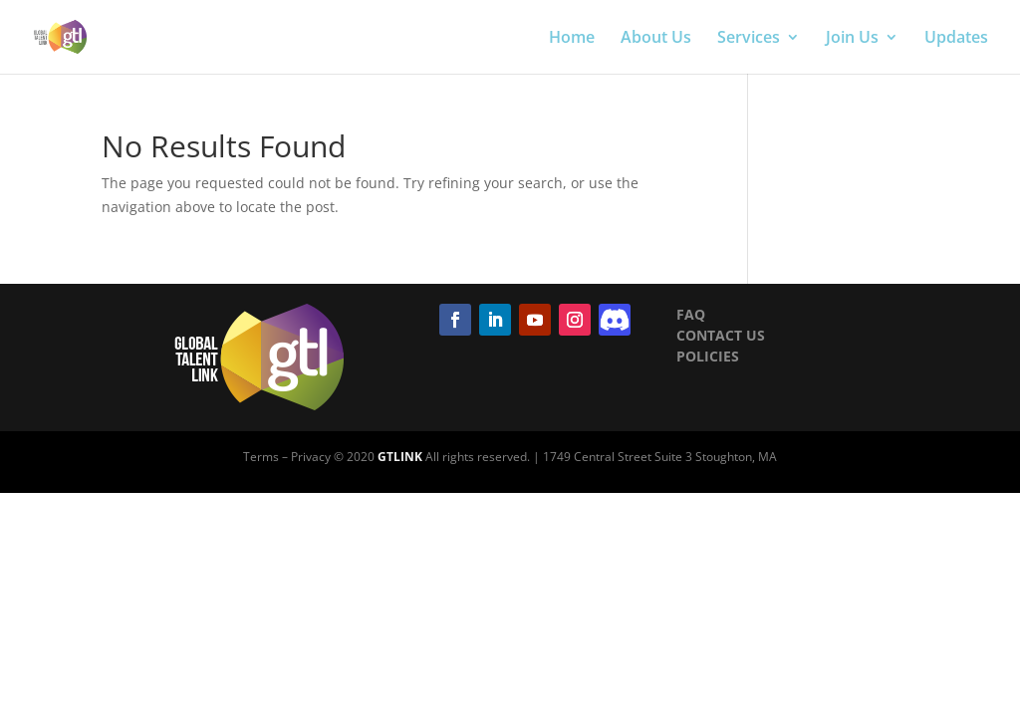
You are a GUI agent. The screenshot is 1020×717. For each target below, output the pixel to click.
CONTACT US (720, 335)
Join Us (852, 39)
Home (572, 39)
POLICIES (707, 356)
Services (748, 39)
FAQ (690, 314)
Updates (956, 39)
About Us (656, 39)
